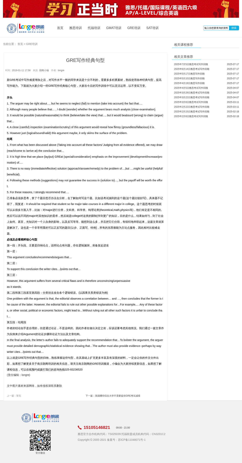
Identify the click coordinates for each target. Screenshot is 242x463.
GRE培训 (133, 28)
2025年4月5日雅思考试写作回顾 (191, 88)
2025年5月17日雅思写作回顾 (189, 73)
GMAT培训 (113, 28)
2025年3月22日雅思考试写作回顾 (191, 97)
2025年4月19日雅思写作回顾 (189, 83)
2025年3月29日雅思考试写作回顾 (191, 92)
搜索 (233, 27)
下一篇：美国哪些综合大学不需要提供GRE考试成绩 (113, 395)
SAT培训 (152, 28)
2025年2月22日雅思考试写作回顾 (191, 106)
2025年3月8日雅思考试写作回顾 (191, 102)
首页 (60, 28)
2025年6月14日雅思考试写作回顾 (191, 69)
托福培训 (94, 28)
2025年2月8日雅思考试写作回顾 (191, 116)
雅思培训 (75, 28)
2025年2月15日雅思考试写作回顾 (191, 111)
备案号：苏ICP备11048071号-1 (126, 439)
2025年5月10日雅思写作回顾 (189, 78)
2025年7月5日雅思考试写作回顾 (191, 64)
